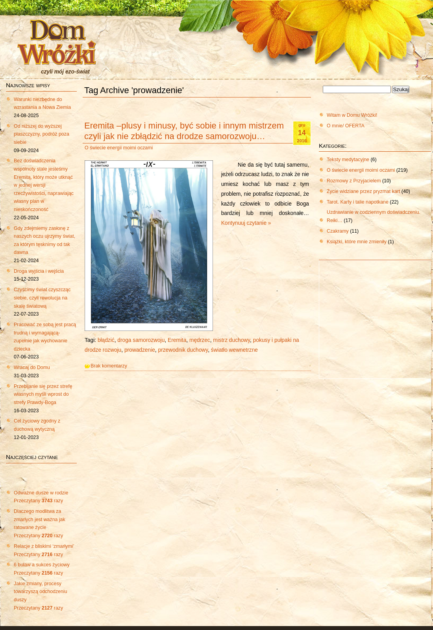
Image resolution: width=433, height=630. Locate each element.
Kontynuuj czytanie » (246, 223)
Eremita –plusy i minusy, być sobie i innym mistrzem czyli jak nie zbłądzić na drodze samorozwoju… (184, 131)
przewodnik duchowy (183, 350)
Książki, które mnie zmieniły (357, 241)
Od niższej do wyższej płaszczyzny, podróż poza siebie (41, 134)
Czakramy (338, 231)
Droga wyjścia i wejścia (39, 271)
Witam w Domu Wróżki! (352, 115)
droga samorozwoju (141, 340)
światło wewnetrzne (234, 350)
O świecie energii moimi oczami (119, 148)
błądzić (106, 340)
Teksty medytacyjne (348, 159)
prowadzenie (139, 350)
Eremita (177, 340)
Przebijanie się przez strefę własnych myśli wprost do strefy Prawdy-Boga (43, 394)
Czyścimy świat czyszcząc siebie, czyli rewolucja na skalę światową (42, 298)
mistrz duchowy (231, 340)
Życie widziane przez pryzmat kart (363, 191)
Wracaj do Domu (32, 367)
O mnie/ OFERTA (346, 126)
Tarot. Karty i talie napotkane (358, 202)
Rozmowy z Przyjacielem (354, 181)
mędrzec (199, 340)
